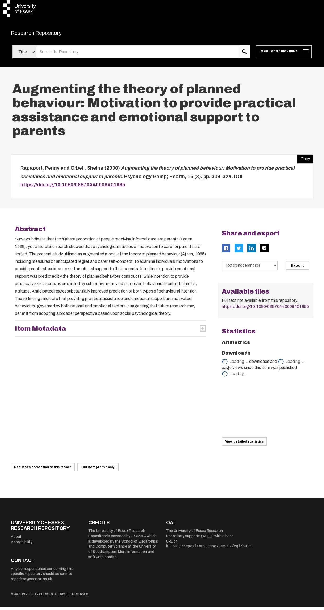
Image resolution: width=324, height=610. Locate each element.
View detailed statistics (244, 444)
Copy (303, 161)
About (16, 540)
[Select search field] (24, 55)
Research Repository (48, 34)
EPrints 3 (138, 540)
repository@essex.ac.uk (31, 582)
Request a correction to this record (42, 470)
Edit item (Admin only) (98, 470)
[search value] (137, 55)
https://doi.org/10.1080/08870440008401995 (72, 188)
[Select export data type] (250, 268)
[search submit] (244, 55)
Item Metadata (40, 331)
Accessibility (21, 545)
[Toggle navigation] (284, 55)
